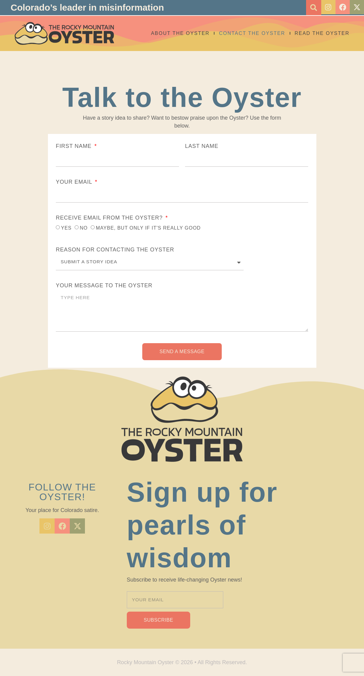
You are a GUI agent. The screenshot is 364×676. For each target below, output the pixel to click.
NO (84, 227)
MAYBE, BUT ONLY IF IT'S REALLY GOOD (148, 227)
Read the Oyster (322, 33)
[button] (310, 7)
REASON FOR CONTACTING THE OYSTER (115, 250)
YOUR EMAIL (75, 182)
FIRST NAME (74, 146)
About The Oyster (180, 33)
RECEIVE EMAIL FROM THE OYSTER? (110, 218)
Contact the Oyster (252, 33)
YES (66, 227)
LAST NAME (201, 146)
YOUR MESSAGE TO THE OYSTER (104, 285)
